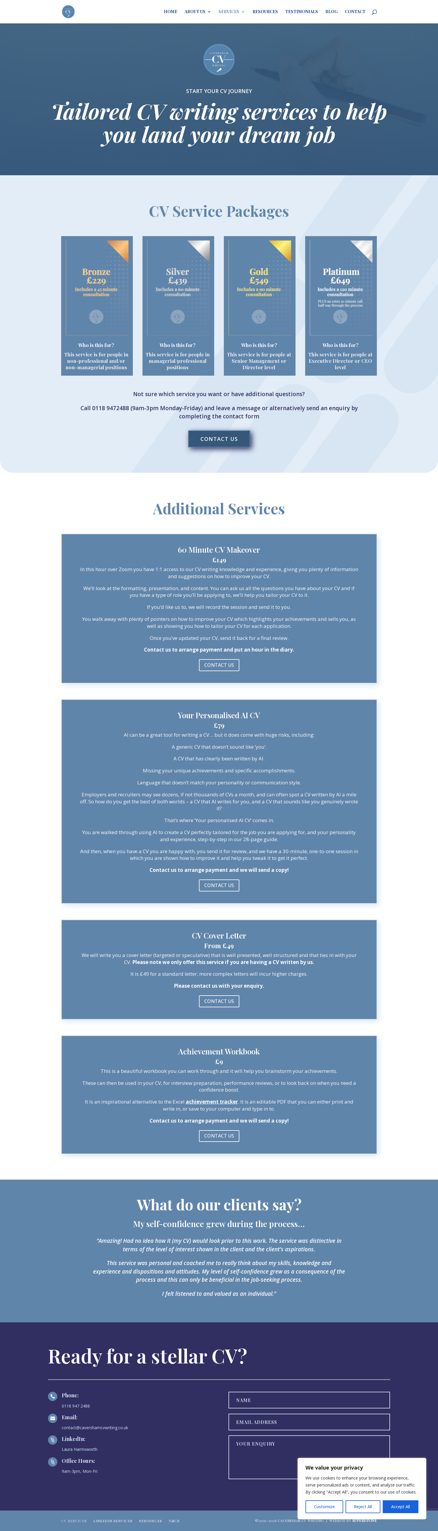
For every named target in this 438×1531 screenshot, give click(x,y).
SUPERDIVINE (364, 1520)
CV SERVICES (74, 1519)
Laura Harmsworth (79, 1449)
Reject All (363, 1506)
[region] (362, 1488)
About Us (195, 12)
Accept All (400, 1506)
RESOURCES (150, 1519)
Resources (265, 12)
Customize (324, 1506)
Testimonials (301, 12)
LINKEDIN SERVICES (113, 1519)
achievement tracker (212, 1101)
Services (229, 12)
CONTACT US (219, 438)
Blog (331, 12)
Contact (355, 12)
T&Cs (174, 1519)
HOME (170, 12)
